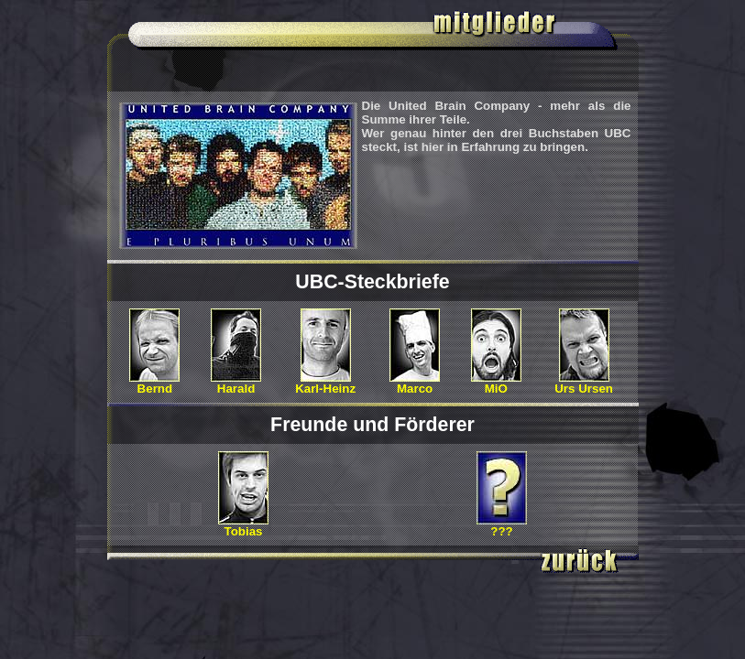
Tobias (243, 525)
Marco (414, 383)
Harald (236, 383)
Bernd (154, 383)
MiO (496, 383)
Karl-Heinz (325, 383)
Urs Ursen (583, 383)
